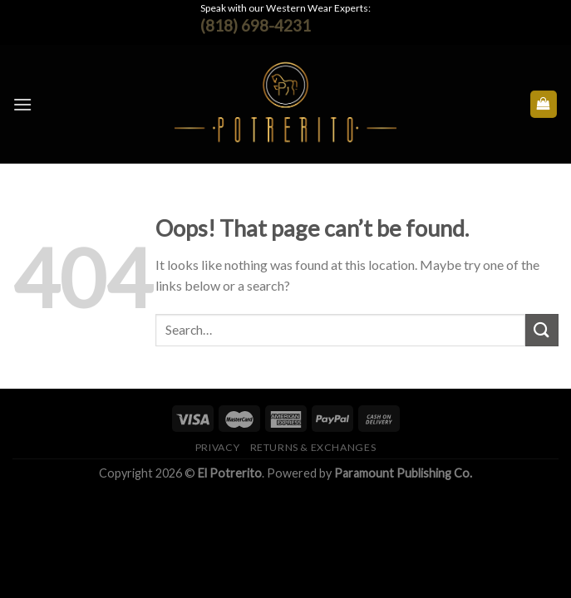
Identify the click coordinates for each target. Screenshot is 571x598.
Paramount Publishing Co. (403, 473)
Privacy (217, 447)
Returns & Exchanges (313, 447)
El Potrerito (230, 473)
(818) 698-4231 (255, 25)
